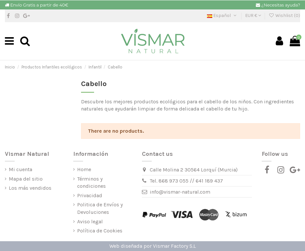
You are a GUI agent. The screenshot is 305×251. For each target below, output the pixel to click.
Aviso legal (90, 221)
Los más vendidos (30, 188)
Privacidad (89, 195)
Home (84, 169)
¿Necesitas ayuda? (280, 4)
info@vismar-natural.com (180, 192)
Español (222, 15)
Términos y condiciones (91, 182)
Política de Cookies (99, 231)
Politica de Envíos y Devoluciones (100, 208)
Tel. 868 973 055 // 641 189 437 (186, 181)
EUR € (253, 15)
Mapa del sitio (26, 179)
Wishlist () (284, 15)
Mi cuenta (20, 169)
